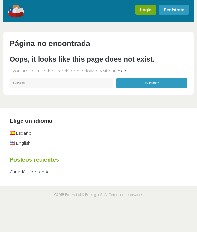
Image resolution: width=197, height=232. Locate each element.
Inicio (122, 70)
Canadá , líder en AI (29, 171)
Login (145, 9)
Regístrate (174, 9)
